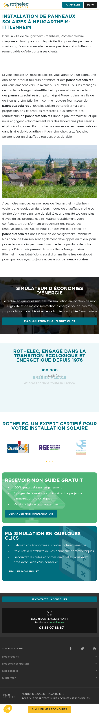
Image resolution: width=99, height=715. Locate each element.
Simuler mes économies (49, 709)
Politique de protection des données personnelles (56, 698)
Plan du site (56, 694)
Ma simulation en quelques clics (49, 321)
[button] (46, 461)
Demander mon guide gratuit (31, 513)
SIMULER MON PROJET (24, 571)
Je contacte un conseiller (49, 599)
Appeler (73, 4)
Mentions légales (33, 694)
